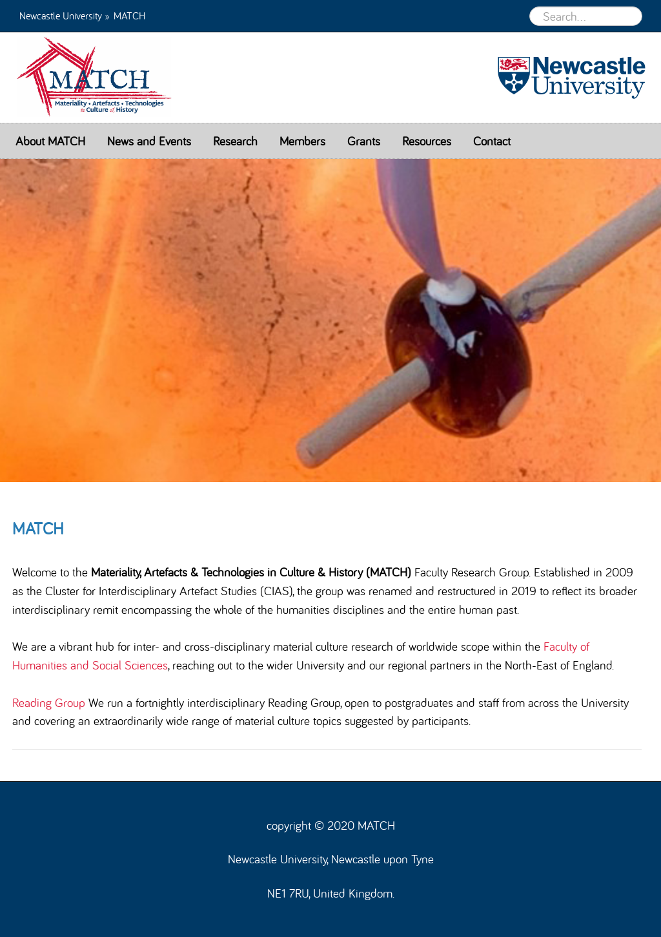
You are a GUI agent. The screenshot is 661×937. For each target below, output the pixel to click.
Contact (492, 141)
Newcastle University (60, 15)
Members (302, 141)
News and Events (149, 141)
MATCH (80, 77)
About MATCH (50, 141)
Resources (426, 141)
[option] (330, 320)
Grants (363, 141)
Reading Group (48, 702)
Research (235, 141)
